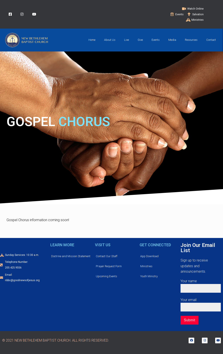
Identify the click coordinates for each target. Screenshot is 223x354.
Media (172, 39)
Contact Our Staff (106, 256)
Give (140, 39)
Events (156, 39)
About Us (109, 39)
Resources (191, 39)
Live (126, 39)
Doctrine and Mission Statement (70, 256)
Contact (211, 39)
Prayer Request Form (109, 266)
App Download (149, 256)
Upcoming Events (106, 276)
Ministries (146, 266)
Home (91, 39)
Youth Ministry (149, 276)
